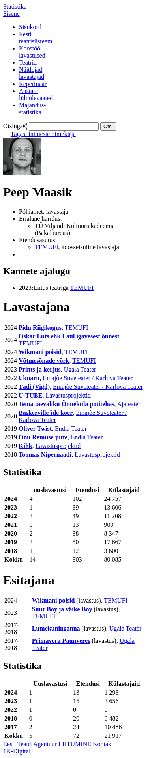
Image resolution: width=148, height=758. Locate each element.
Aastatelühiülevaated (36, 94)
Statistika (15, 6)
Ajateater (129, 404)
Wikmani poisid (40, 352)
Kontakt (103, 744)
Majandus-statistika (32, 109)
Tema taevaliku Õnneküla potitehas (66, 404)
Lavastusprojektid (68, 395)
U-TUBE (30, 395)
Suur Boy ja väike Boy (62, 609)
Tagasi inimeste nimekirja (43, 134)
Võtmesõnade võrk (44, 360)
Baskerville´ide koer (46, 412)
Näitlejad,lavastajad (31, 73)
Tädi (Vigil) (34, 386)
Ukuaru (29, 378)
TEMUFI (46, 247)
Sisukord (30, 27)
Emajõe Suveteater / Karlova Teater (88, 378)
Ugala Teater (80, 369)
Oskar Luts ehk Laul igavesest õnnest (69, 336)
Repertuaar (33, 83)
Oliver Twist (35, 428)
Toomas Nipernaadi (45, 454)
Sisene (11, 13)
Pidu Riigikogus (40, 327)
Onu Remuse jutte (43, 437)
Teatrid (28, 62)
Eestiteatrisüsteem (35, 38)
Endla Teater (71, 428)
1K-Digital (16, 751)
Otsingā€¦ (15, 126)
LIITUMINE (74, 744)
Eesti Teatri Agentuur (30, 744)
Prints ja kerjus (40, 369)
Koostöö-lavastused (32, 52)
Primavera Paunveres (61, 640)
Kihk (25, 445)
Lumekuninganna (56, 628)
